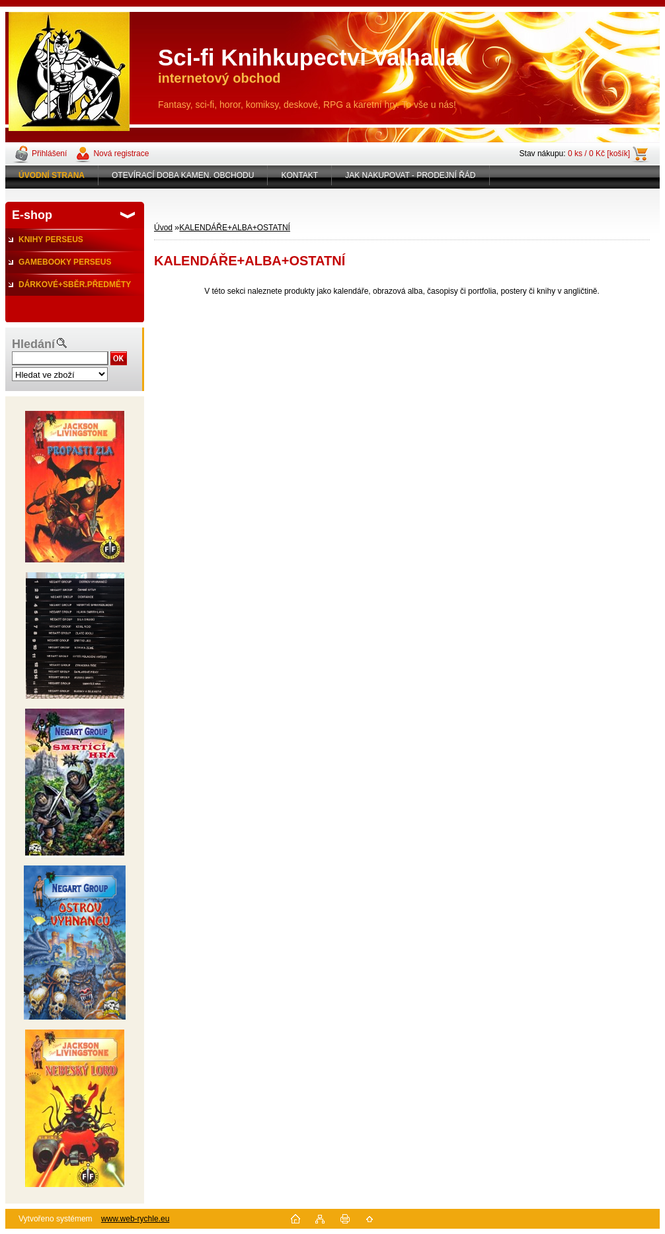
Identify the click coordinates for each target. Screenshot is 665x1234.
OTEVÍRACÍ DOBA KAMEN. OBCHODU (183, 175)
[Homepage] (51, 175)
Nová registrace (121, 153)
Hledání (33, 344)
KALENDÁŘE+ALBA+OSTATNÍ (234, 227)
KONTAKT (299, 175)
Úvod (163, 227)
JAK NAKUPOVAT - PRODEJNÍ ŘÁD (410, 175)
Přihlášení (49, 153)
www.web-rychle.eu (135, 1218)
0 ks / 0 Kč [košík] (599, 153)
